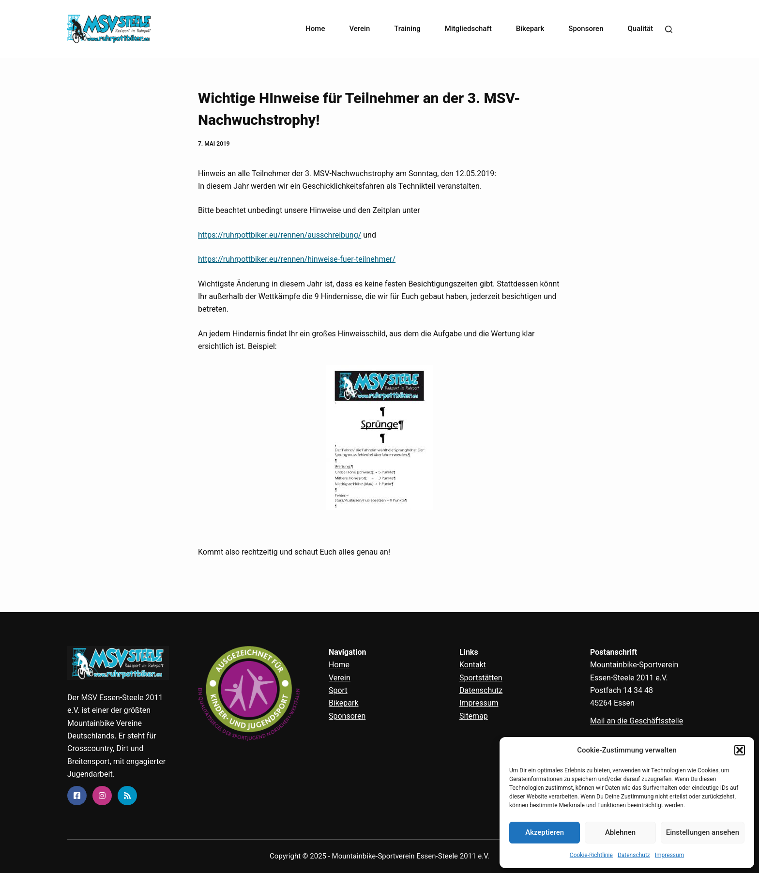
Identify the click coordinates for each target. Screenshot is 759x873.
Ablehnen (620, 832)
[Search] (668, 29)
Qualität (640, 28)
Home (315, 28)
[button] (739, 750)
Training (407, 28)
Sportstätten (480, 677)
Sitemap (473, 716)
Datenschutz (634, 855)
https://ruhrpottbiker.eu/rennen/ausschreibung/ (279, 235)
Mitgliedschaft (468, 28)
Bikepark (530, 28)
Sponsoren (585, 28)
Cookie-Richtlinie (591, 855)
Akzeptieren (544, 832)
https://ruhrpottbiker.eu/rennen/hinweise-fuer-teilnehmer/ (296, 259)
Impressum (669, 855)
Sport (338, 690)
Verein (359, 28)
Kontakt (472, 664)
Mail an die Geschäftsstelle (636, 720)
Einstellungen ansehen (702, 832)
